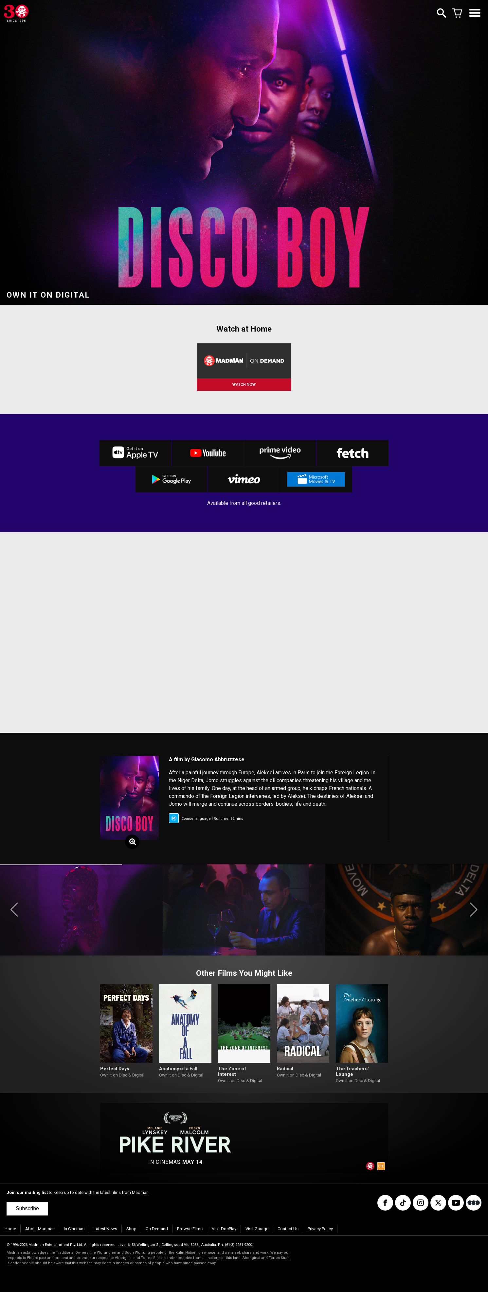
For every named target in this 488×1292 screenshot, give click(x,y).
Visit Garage (256, 1228)
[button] (14, 910)
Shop (131, 1228)
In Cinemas (74, 1228)
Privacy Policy (320, 1228)
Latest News (105, 1228)
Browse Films (190, 1228)
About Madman (40, 1228)
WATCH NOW (244, 384)
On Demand (157, 1228)
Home (10, 1228)
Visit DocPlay (224, 1228)
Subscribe (27, 1208)
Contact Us (288, 1228)
